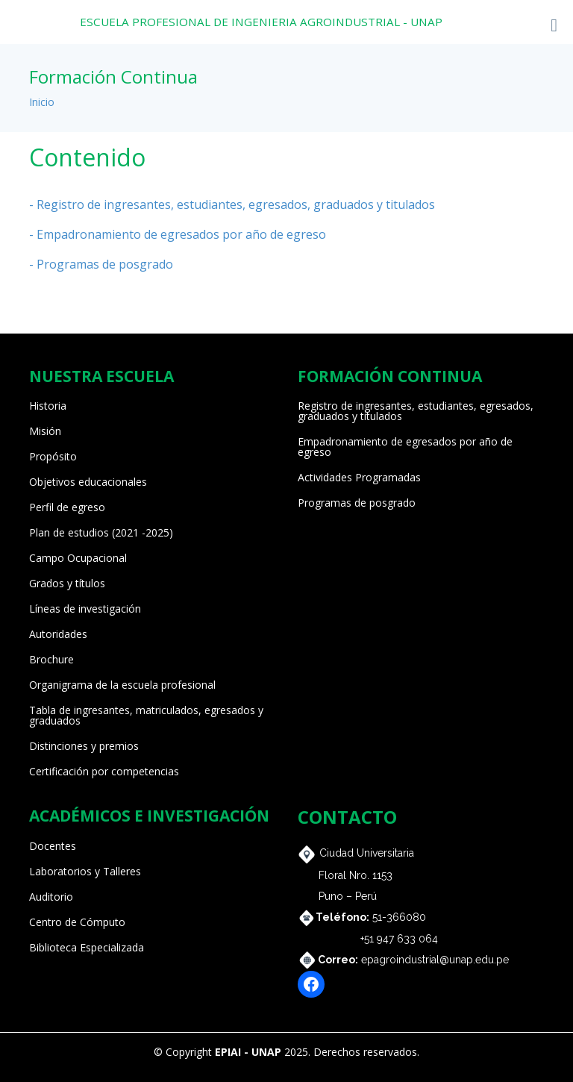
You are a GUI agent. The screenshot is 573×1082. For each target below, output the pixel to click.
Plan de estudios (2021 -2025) (101, 533)
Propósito (53, 456)
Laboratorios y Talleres (85, 871)
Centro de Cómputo (77, 922)
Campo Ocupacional (78, 558)
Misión (45, 431)
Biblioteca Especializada (86, 947)
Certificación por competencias (104, 771)
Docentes (52, 846)
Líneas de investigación (85, 609)
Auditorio (51, 897)
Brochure (51, 659)
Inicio (41, 102)
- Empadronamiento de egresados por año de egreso (177, 234)
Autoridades (58, 634)
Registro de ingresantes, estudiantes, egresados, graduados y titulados (415, 411)
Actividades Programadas (359, 477)
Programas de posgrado (357, 503)
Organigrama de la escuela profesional (122, 685)
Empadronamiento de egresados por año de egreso (405, 447)
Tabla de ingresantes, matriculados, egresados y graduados (146, 715)
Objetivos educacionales (88, 482)
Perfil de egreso (67, 507)
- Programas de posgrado (101, 264)
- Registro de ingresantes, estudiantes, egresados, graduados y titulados (232, 204)
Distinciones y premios (84, 746)
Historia (47, 406)
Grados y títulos (67, 583)
